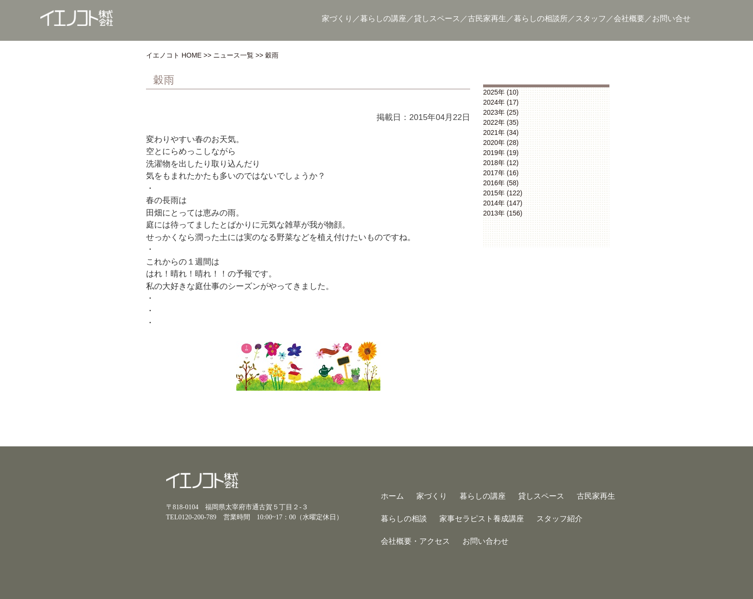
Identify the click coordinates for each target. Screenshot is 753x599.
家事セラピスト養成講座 (481, 519)
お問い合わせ (485, 541)
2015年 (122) (502, 193)
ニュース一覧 (233, 55)
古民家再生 (487, 18)
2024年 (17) (501, 102)
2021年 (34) (501, 132)
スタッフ (590, 18)
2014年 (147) (502, 203)
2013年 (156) (502, 213)
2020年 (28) (501, 142)
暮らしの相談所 (541, 18)
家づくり (337, 18)
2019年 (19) (501, 152)
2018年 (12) (501, 163)
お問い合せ (671, 18)
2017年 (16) (501, 173)
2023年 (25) (501, 112)
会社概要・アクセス (415, 541)
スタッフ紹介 (559, 519)
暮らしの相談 (404, 519)
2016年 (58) (501, 183)
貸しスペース (437, 18)
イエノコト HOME (174, 55)
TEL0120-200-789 (191, 517)
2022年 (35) (501, 122)
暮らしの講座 (383, 18)
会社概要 (629, 18)
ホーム (392, 496)
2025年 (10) (501, 92)
